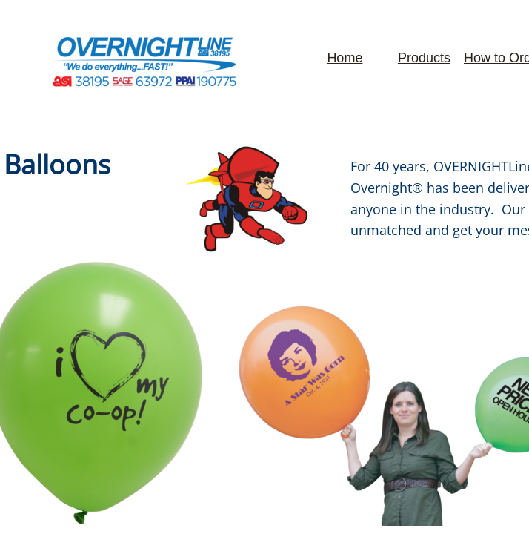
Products (424, 57)
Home (344, 57)
